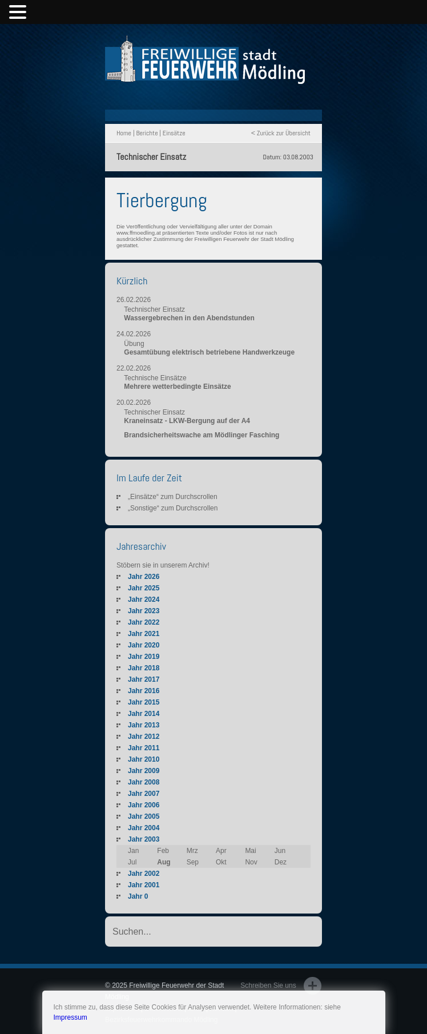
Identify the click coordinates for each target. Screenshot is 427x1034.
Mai (250, 851)
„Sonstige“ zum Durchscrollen (172, 508)
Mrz (192, 851)
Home (123, 133)
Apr (221, 851)
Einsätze (174, 133)
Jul (132, 862)
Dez (281, 862)
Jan (133, 851)
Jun (280, 851)
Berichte (147, 133)
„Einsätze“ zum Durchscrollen (172, 497)
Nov (251, 862)
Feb (163, 851)
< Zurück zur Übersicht (281, 133)
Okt (221, 862)
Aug (163, 862)
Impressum (70, 1017)
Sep (193, 862)
